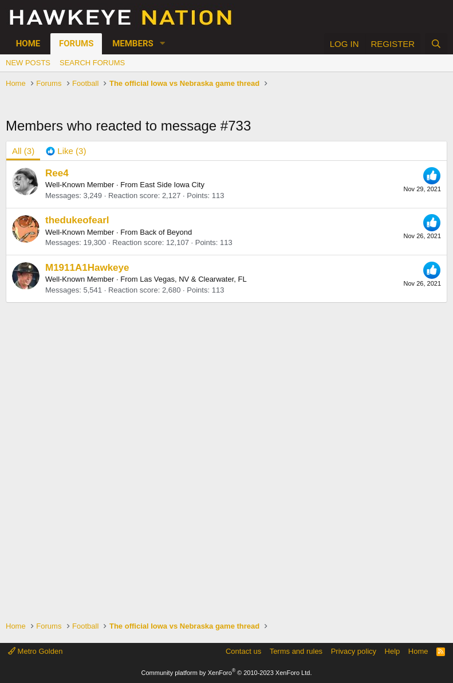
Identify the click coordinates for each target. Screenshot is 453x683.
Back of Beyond (166, 232)
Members (132, 43)
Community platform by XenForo (226, 672)
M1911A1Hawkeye (87, 267)
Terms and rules (296, 651)
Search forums (92, 62)
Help (392, 651)
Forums (76, 43)
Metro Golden (35, 651)
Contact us (243, 651)
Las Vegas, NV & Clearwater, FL (193, 279)
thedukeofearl (77, 220)
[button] (163, 43)
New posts (28, 62)
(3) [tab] (23, 151)
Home (28, 43)
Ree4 (57, 173)
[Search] (436, 43)
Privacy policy (353, 651)
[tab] (66, 150)
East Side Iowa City (172, 184)
